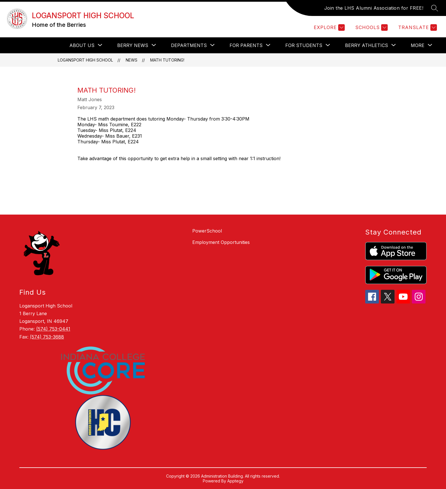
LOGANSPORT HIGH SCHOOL (85, 60)
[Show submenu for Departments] (189, 45)
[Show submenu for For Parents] (246, 45)
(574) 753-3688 (47, 337)
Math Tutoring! (167, 60)
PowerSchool (207, 231)
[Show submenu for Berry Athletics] (366, 45)
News (131, 60)
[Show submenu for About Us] (81, 45)
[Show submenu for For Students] (303, 45)
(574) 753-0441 (53, 329)
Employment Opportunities (221, 242)
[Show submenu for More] (417, 45)
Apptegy (235, 480)
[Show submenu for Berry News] (132, 45)
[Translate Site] (417, 27)
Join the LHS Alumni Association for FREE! (374, 8)
